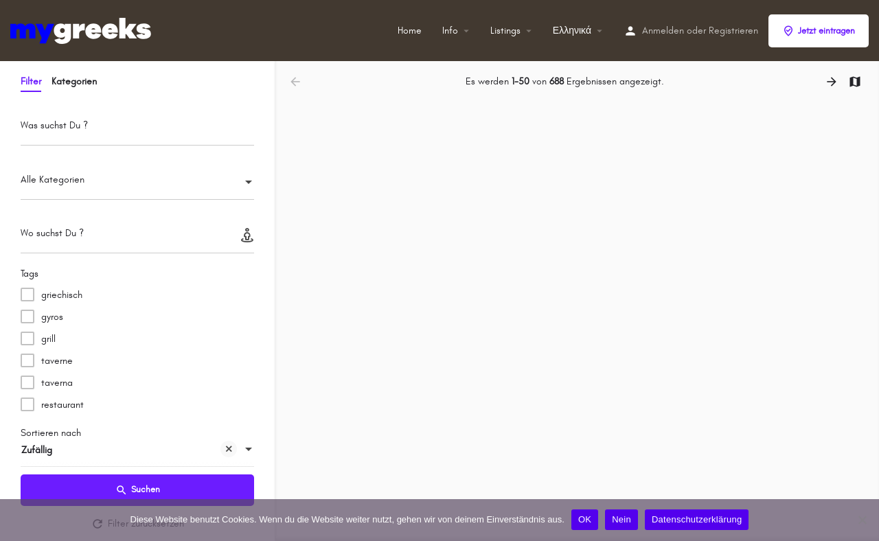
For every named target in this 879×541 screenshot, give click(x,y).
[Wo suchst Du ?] (137, 237)
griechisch (61, 295)
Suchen (137, 490)
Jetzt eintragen (818, 31)
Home (410, 30)
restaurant (62, 405)
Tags (29, 273)
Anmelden (663, 30)
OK (584, 519)
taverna (57, 383)
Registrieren (733, 30)
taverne (57, 361)
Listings (505, 30)
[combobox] (137, 183)
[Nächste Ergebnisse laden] (833, 82)
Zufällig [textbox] (129, 451)
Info (450, 30)
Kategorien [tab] (74, 81)
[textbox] (137, 183)
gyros (52, 317)
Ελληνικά (572, 30)
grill (48, 339)
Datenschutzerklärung (697, 519)
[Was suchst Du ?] (137, 129)
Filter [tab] (31, 81)
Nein (621, 519)
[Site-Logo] (82, 30)
